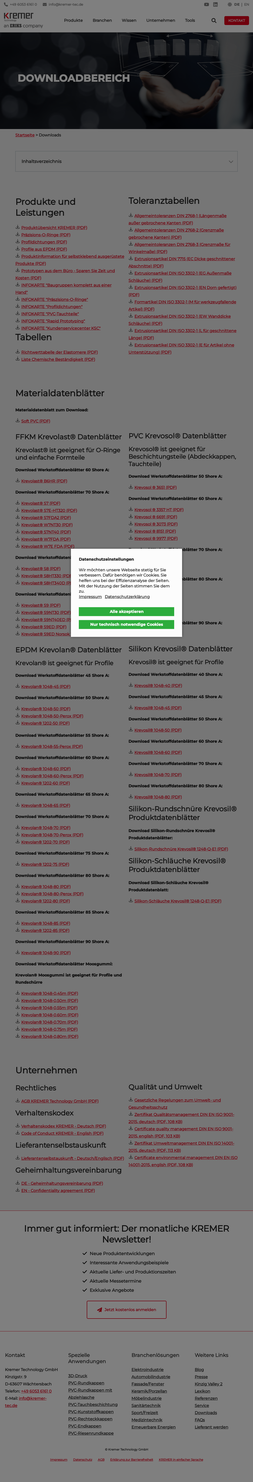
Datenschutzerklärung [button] (127, 596)
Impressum (90, 596)
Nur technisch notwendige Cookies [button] (126, 624)
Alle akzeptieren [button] (127, 611)
